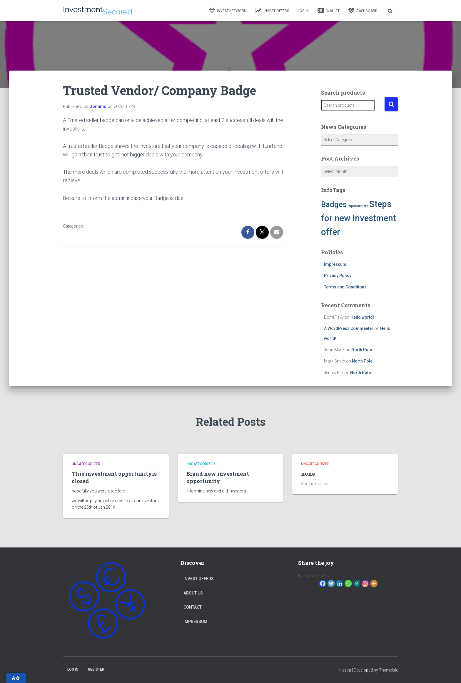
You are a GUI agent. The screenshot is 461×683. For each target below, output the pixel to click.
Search (391, 104)
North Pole (361, 349)
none (308, 473)
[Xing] (356, 583)
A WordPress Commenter (348, 328)
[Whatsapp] (348, 583)
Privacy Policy (337, 275)
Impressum (335, 264)
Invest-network (227, 11)
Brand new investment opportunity (217, 477)
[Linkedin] (339, 583)
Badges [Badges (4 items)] (334, 204)
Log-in (303, 11)
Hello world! (362, 317)
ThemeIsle (388, 670)
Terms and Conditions (345, 287)
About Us (193, 593)
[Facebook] (322, 583)
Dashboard (363, 11)
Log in (72, 669)
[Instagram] (365, 583)
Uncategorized (86, 464)
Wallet (329, 11)
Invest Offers (272, 11)
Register (96, 669)
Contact (192, 607)
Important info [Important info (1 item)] (358, 206)
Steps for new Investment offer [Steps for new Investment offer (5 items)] (358, 218)
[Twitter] (331, 583)
